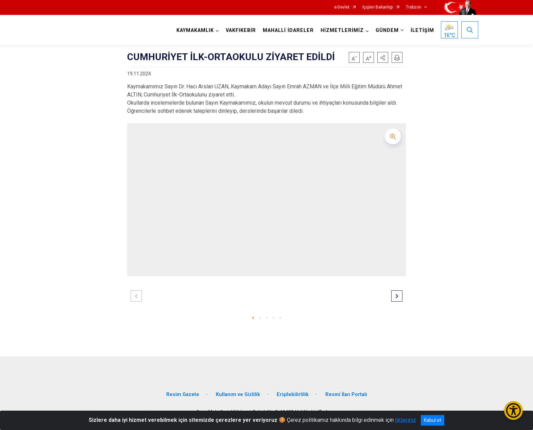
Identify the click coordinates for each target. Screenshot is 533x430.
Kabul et (432, 420)
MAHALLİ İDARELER (288, 30)
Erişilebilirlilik (293, 394)
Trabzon (413, 7)
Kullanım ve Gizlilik (238, 394)
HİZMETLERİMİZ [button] (342, 30)
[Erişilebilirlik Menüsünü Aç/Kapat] (513, 410)
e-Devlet (341, 7)
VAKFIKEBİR (241, 30)
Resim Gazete (182, 394)
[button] (382, 57)
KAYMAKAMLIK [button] (195, 30)
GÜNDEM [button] (387, 30)
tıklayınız (405, 420)
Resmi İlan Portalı (346, 394)
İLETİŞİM (422, 30)
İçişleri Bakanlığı (377, 7)
